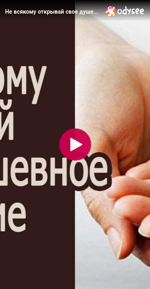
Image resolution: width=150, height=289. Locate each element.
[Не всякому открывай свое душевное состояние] (52, 11)
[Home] (125, 11)
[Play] (75, 144)
